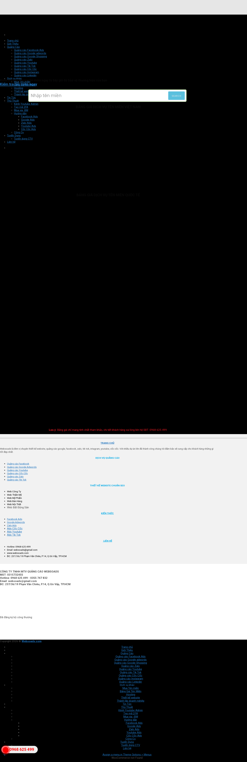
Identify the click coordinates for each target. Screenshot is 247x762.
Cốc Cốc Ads (134, 735)
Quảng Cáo (127, 653)
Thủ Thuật (13, 100)
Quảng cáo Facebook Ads (131, 656)
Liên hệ (127, 748)
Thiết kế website (23, 91)
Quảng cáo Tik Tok (130, 672)
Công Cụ (131, 738)
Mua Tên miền (130, 688)
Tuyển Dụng (127, 742)
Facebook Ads (134, 723)
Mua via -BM (21, 110)
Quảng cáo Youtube (130, 669)
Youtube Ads (134, 732)
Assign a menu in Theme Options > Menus (127, 754)
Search (176, 95)
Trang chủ (127, 647)
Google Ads (134, 726)
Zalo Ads (134, 729)
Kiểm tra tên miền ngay (18, 84)
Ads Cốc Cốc (15, 528)
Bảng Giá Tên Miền (130, 691)
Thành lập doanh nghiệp (27, 94)
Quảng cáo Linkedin (25, 75)
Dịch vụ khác (127, 685)
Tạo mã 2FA (21, 107)
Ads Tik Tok (14, 534)
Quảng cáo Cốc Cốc (130, 675)
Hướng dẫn (130, 719)
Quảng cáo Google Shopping (130, 662)
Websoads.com (31, 641)
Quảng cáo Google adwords (130, 659)
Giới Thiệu (127, 650)
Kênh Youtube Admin (26, 103)
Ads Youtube (14, 531)
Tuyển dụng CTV (130, 745)
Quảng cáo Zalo (130, 666)
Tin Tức (11, 97)
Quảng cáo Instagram (130, 678)
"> (5, 752)
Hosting (18, 88)
